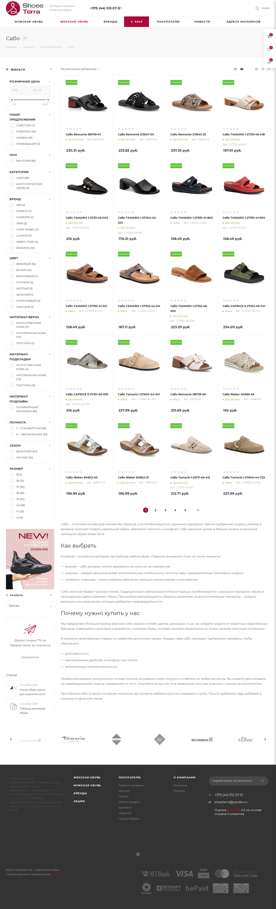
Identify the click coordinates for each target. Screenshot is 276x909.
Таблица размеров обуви (32, 711)
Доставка (125, 807)
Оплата (124, 796)
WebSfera (57, 874)
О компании (184, 777)
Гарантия (125, 813)
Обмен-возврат (129, 801)
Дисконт (124, 790)
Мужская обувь (87, 785)
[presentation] (11, 739)
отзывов (220, 814)
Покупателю (130, 777)
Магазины (180, 785)
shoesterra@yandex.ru (231, 802)
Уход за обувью (129, 818)
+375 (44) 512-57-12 (105, 8)
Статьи (11, 675)
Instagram (138, 854)
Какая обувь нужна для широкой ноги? (33, 692)
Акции (79, 801)
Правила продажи (131, 785)
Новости (179, 790)
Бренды (80, 793)
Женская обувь (87, 777)
